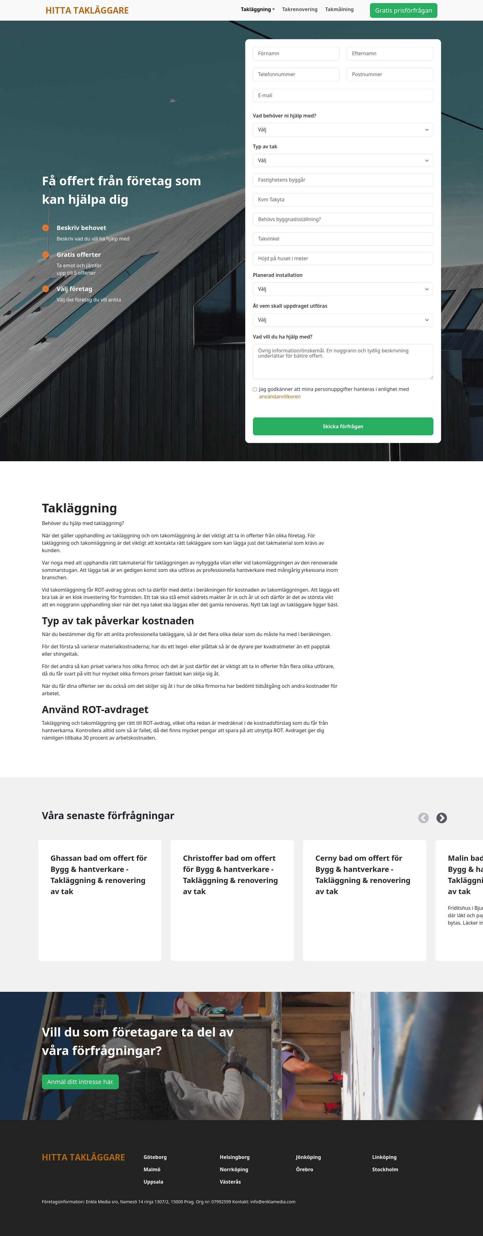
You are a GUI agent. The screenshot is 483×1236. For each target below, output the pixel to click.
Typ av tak (265, 146)
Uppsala (153, 1181)
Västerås (230, 1181)
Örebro (304, 1169)
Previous (420, 815)
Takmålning (339, 9)
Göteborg (155, 1157)
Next (439, 815)
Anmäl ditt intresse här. (80, 1082)
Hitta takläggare (87, 10)
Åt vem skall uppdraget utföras (290, 305)
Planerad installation (277, 275)
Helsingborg (235, 1157)
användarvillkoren (280, 396)
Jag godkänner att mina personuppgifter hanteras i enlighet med (331, 393)
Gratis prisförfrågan (403, 10)
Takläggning (256, 9)
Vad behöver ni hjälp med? (284, 115)
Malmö (152, 1169)
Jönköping (308, 1157)
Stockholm (385, 1169)
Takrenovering (300, 9)
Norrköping (234, 1169)
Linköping (384, 1157)
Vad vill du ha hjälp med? (282, 336)
